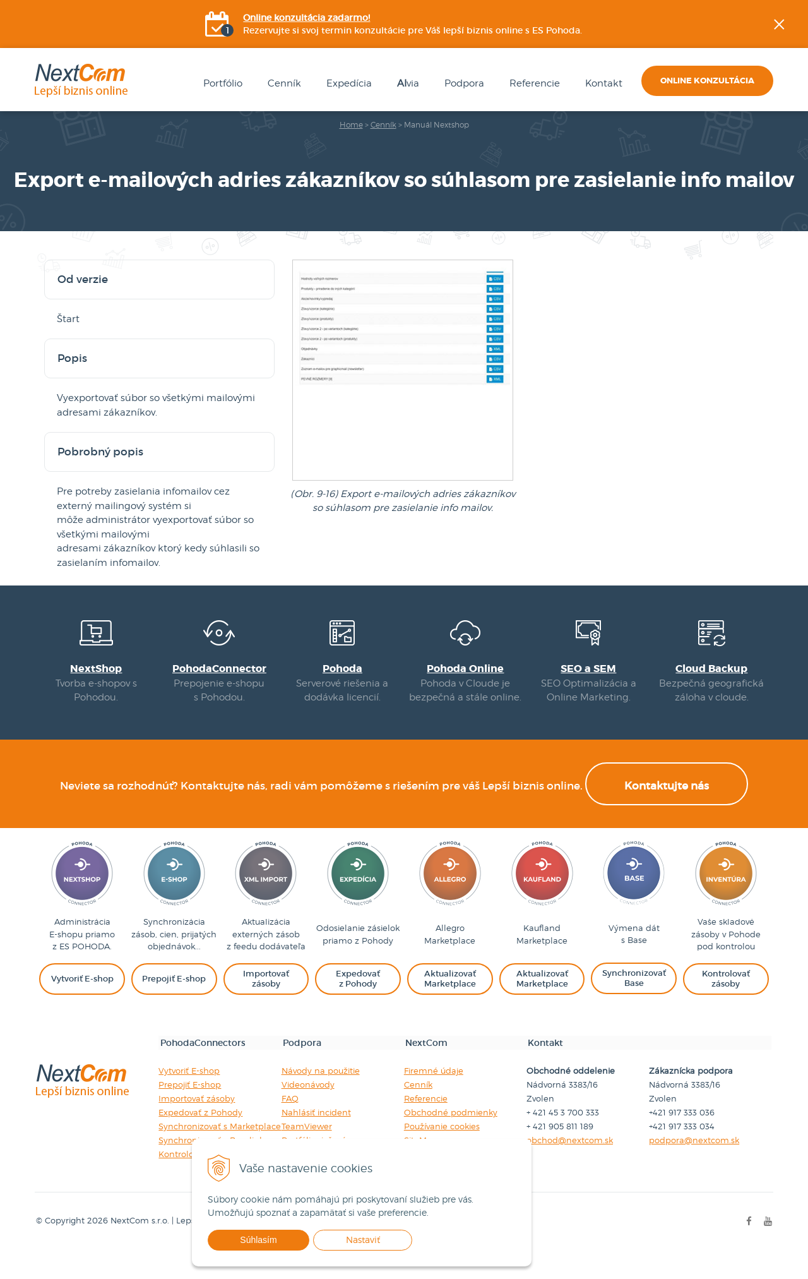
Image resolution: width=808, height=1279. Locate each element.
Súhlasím (292, 1240)
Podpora (457, 86)
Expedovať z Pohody (200, 1143)
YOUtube (799, 217)
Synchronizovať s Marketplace (219, 1156)
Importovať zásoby (196, 1129)
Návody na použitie (320, 1101)
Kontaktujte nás (666, 817)
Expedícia (342, 86)
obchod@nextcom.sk (570, 1170)
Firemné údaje (433, 1101)
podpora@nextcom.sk (695, 1170)
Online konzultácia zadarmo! (307, 19)
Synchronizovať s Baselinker (214, 1170)
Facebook (799, 154)
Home (351, 127)
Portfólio (215, 86)
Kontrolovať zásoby (197, 1184)
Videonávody (307, 1115)
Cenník (277, 86)
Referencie (527, 86)
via (401, 86)
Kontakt (596, 86)
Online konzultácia (707, 83)
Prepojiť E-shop (189, 1115)
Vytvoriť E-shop (188, 1101)
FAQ (289, 1129)
